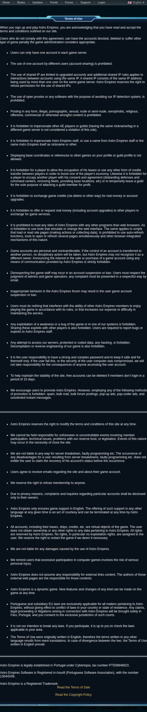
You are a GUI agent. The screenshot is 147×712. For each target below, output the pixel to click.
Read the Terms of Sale (73, 687)
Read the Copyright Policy (73, 695)
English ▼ (136, 2)
